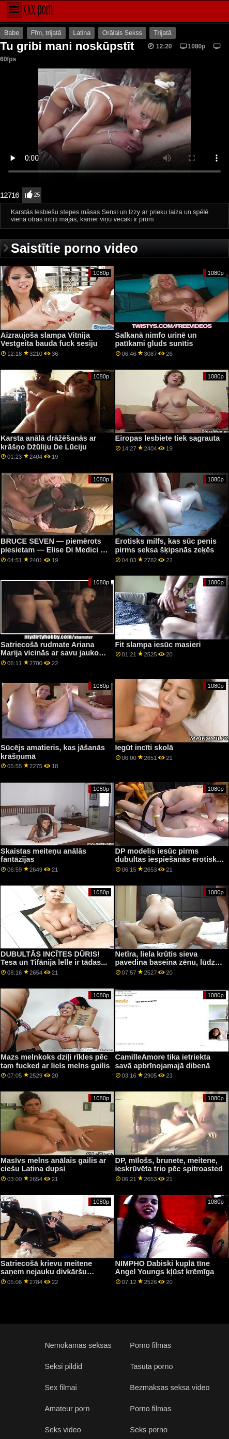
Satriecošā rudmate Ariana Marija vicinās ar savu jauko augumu (50, 653)
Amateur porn (66, 1409)
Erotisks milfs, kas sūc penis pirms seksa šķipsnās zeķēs (166, 545)
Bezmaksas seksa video (169, 1387)
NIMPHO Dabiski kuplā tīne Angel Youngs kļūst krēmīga (165, 1267)
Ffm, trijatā (46, 33)
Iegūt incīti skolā (144, 747)
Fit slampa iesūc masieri (158, 644)
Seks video (62, 1430)
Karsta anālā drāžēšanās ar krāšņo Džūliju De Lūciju (48, 442)
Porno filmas (150, 1345)
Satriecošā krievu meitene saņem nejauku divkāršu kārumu (46, 1272)
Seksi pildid (63, 1366)
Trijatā (162, 33)
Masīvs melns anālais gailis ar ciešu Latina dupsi (53, 1164)
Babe (11, 33)
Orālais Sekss (122, 33)
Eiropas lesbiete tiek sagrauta (167, 438)
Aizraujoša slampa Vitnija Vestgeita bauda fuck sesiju (49, 339)
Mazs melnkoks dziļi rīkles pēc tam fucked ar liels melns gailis (55, 1061)
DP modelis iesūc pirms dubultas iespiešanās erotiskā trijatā (168, 859)
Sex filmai (60, 1387)
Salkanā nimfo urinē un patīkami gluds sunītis (156, 339)
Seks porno (148, 1430)
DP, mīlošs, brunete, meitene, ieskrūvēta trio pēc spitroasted (169, 1164)
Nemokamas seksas (77, 1345)
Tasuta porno (151, 1366)
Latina (81, 33)
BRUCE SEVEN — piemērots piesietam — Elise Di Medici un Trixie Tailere (55, 549)
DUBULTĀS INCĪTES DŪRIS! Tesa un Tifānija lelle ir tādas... (54, 958)
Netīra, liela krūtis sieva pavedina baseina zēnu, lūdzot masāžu (168, 962)
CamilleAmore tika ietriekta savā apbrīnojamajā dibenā (162, 1061)
